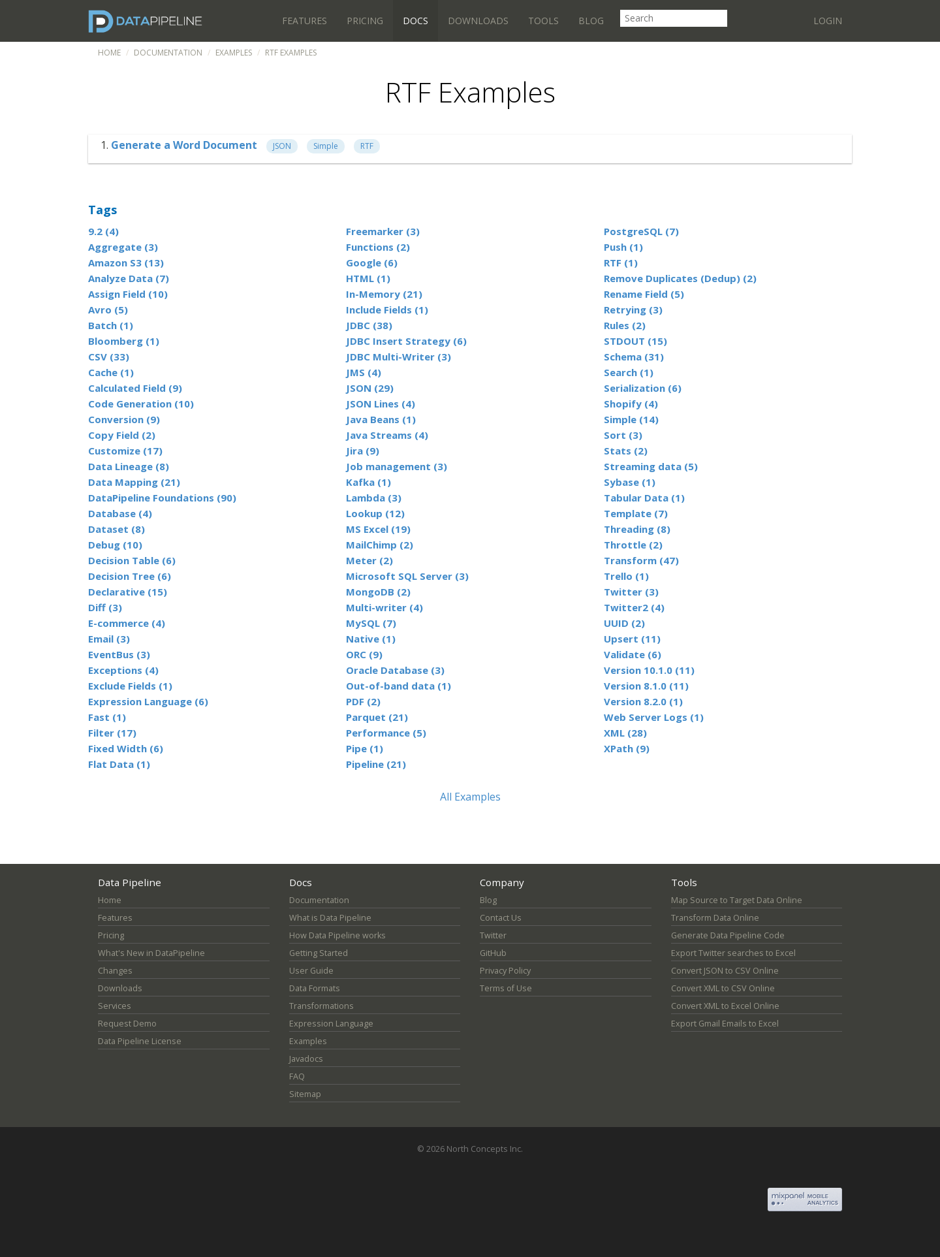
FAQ (297, 1076)
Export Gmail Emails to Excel (725, 1023)
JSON (282, 145)
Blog (591, 20)
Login (827, 20)
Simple (325, 145)
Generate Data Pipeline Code (728, 935)
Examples (233, 52)
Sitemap (305, 1094)
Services (114, 1005)
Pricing (365, 20)
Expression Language (331, 1023)
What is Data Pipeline (330, 917)
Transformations (321, 1005)
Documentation (168, 52)
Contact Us (501, 917)
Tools (543, 20)
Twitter (493, 935)
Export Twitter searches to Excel (733, 953)
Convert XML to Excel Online (725, 1005)
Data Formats (314, 988)
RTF (366, 145)
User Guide (311, 970)
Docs (415, 20)
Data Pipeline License (139, 1041)
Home (109, 52)
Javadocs (306, 1058)
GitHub (493, 953)
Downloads (478, 20)
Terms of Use (506, 988)
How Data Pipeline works (337, 935)
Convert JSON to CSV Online (725, 970)
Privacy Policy (505, 970)
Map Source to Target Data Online (736, 900)
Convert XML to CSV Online (723, 988)
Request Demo (127, 1023)
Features (304, 20)
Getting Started (318, 953)
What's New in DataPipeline (151, 953)
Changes (115, 970)
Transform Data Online (715, 917)
